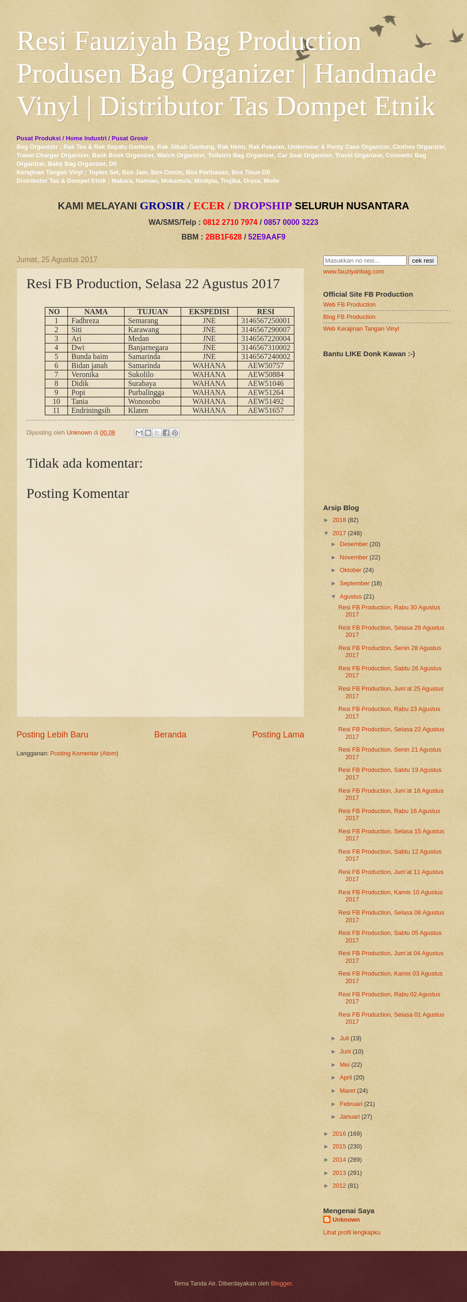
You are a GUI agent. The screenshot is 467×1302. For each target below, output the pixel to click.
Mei (345, 1064)
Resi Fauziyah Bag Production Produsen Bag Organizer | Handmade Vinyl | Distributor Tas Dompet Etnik (227, 73)
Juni (345, 1051)
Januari (349, 1116)
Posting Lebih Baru (52, 734)
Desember (353, 544)
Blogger (281, 1283)
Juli (344, 1038)
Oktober (350, 570)
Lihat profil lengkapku (352, 1232)
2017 (339, 533)
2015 (339, 1146)
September (354, 583)
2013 (339, 1172)
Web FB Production (349, 304)
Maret (347, 1090)
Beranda (170, 734)
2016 (339, 1133)
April (346, 1077)
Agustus (351, 596)
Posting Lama (278, 734)
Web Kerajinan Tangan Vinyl (361, 328)
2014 (339, 1159)
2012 (339, 1185)
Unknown (346, 1219)
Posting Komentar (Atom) (84, 753)
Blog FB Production (349, 316)
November (353, 557)
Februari (351, 1103)
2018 (339, 519)
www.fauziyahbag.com (353, 271)
